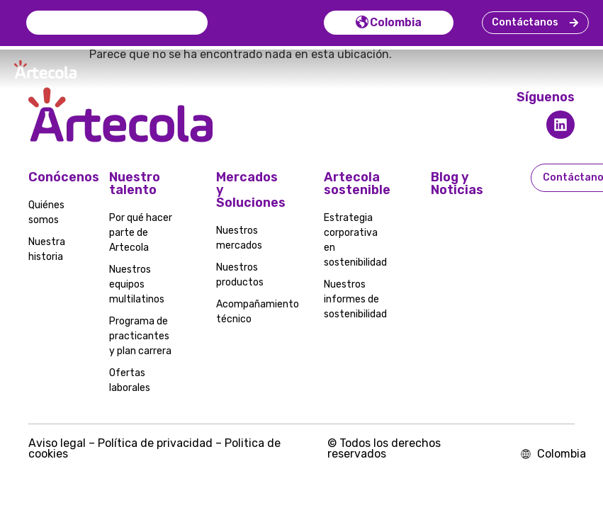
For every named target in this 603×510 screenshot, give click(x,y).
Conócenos (63, 181)
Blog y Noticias (457, 188)
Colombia (384, 25)
